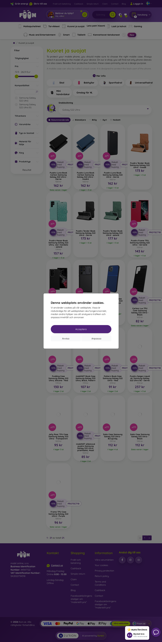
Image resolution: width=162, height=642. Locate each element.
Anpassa (96, 338)
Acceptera (81, 329)
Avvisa (65, 338)
